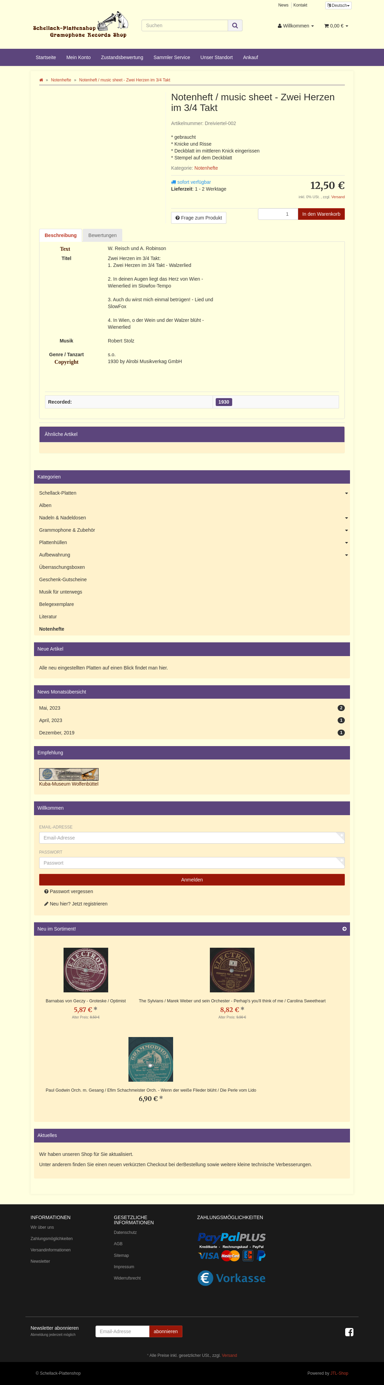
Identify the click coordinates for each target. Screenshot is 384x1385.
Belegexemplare (56, 604)
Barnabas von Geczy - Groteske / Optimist (86, 1001)
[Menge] (278, 214)
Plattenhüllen (194, 543)
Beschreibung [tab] (61, 235)
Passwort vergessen (68, 891)
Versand (338, 197)
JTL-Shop (339, 1373)
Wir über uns (42, 1227)
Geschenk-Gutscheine (63, 579)
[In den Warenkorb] (321, 214)
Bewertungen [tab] (102, 235)
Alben (45, 505)
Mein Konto (78, 57)
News (283, 5)
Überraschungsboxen (62, 567)
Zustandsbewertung (122, 57)
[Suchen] (185, 25)
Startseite (46, 57)
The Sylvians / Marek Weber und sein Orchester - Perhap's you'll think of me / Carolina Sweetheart (232, 1001)
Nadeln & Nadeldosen (194, 518)
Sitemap (121, 1255)
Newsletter (40, 1261)
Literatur (48, 616)
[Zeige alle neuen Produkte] (344, 929)
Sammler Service (172, 57)
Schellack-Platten (194, 493)
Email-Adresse (55, 827)
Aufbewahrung (194, 555)
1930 (223, 402)
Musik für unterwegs (60, 592)
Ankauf (250, 57)
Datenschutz (125, 1232)
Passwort (51, 852)
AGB (118, 1243)
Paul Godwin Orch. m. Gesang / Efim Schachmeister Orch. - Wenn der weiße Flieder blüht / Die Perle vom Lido (151, 1090)
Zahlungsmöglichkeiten (52, 1238)
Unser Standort (217, 57)
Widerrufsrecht (127, 1278)
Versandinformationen (51, 1250)
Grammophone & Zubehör (194, 530)
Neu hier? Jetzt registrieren (76, 904)
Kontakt (300, 5)
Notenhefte (206, 168)
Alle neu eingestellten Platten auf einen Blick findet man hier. (103, 668)
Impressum (124, 1266)
